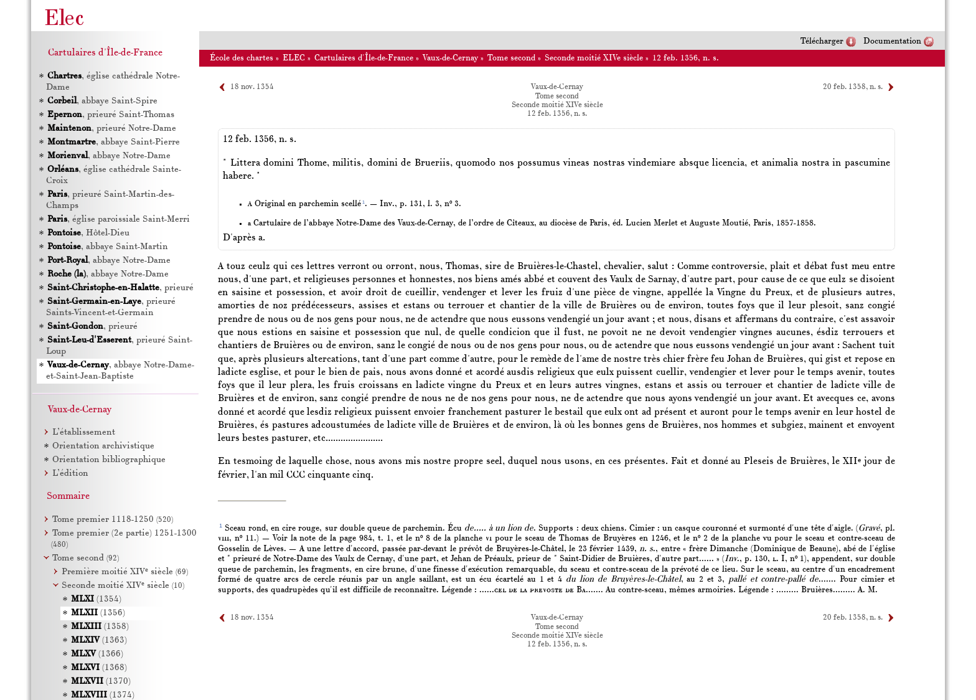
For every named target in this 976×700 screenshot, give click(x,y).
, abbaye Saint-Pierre (113, 142)
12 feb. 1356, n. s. (685, 58)
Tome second (511, 58)
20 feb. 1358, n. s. (853, 87)
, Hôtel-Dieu (88, 233)
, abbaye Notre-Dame (109, 156)
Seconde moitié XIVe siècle (594, 58)
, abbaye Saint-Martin (107, 247)
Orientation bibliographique (109, 460)
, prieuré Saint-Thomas (110, 115)
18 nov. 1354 (252, 87)
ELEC (294, 58)
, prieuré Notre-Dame (111, 128)
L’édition (70, 473)
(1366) (97, 654)
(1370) (101, 681)
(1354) (96, 599)
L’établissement (83, 432)
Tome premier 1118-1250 (112, 519)
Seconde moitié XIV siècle (123, 585)
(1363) (99, 640)
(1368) (99, 668)
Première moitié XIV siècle (125, 572)
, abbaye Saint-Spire (102, 101)
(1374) (102, 695)
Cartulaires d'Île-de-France (363, 58)
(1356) (98, 613)
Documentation (892, 41)
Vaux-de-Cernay (450, 58)
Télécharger (821, 41)
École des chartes (241, 58)
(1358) (100, 626)
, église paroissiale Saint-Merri (118, 219)
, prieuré (120, 288)
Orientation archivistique (103, 446)
